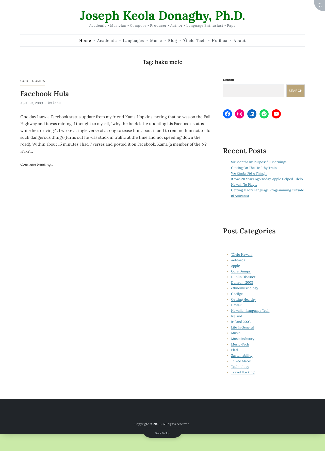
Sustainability (241, 355)
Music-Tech (240, 344)
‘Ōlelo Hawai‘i (241, 254)
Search (228, 80)
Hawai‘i (236, 305)
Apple (235, 266)
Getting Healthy (243, 299)
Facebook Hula (44, 93)
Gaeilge (237, 294)
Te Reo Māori (241, 361)
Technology (240, 367)
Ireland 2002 (241, 322)
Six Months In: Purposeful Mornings (258, 162)
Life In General (242, 327)
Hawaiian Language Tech (250, 310)
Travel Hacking (242, 372)
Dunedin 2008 (242, 282)
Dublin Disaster (243, 277)
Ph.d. (235, 350)
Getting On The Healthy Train (254, 168)
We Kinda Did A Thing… (249, 173)
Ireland (236, 316)
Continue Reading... (36, 164)
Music (235, 333)
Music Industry (242, 339)
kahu (57, 103)
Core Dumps (32, 81)
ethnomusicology (244, 288)
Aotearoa (238, 260)
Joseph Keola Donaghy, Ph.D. (162, 15)
